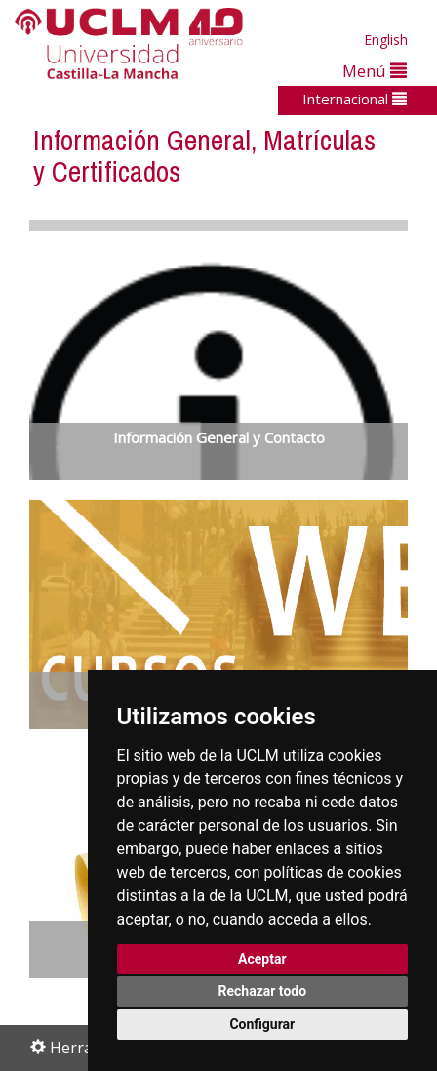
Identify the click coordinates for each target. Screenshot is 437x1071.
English (386, 39)
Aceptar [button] (262, 959)
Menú (374, 71)
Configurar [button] (262, 1024)
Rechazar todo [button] (262, 991)
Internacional (354, 98)
